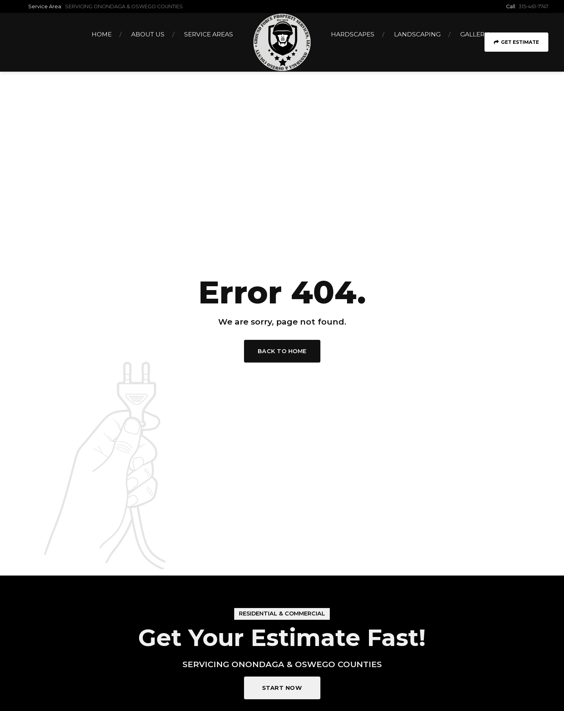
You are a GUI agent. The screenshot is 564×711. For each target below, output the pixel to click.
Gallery (474, 34)
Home (102, 34)
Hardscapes (352, 34)
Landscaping (417, 34)
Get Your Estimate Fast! (282, 637)
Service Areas (208, 34)
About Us (147, 34)
